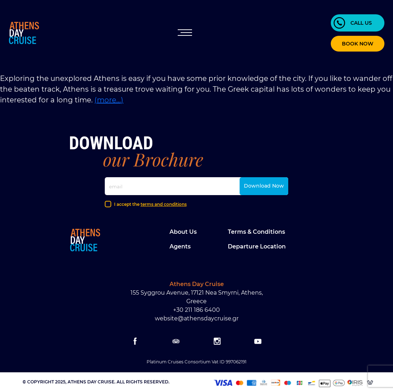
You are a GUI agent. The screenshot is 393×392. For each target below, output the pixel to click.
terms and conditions (164, 204)
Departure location (257, 246)
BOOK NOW (357, 43)
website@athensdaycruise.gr (197, 318)
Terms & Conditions (256, 231)
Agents (180, 246)
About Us (183, 231)
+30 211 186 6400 (196, 309)
